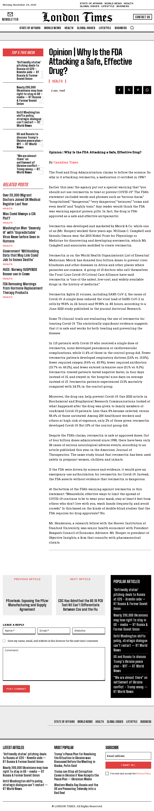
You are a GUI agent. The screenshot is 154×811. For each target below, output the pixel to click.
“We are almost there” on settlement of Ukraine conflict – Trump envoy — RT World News (28, 164)
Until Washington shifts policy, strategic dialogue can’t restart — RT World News (29, 118)
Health (7, 208)
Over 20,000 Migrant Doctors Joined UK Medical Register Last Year (21, 199)
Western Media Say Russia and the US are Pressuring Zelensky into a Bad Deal (76, 788)
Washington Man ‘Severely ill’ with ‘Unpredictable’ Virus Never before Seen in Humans (22, 234)
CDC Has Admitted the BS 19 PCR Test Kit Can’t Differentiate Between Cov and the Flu (80, 605)
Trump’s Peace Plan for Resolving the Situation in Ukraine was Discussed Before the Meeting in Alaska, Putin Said (75, 759)
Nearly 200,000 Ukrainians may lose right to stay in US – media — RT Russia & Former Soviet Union (30, 95)
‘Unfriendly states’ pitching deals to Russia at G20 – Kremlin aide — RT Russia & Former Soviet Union (29, 70)
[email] (128, 756)
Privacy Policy (143, 773)
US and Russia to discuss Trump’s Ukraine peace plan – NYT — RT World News (30, 140)
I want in (128, 765)
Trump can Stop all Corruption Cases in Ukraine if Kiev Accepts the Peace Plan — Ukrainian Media (76, 775)
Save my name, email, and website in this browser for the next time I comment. (53, 640)
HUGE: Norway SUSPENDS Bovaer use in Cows (20, 271)
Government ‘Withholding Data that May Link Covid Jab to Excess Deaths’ (21, 255)
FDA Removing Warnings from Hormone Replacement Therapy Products (23, 288)
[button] (132, 28)
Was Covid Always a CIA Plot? (19, 216)
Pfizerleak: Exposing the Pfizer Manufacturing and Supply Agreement (27, 605)
